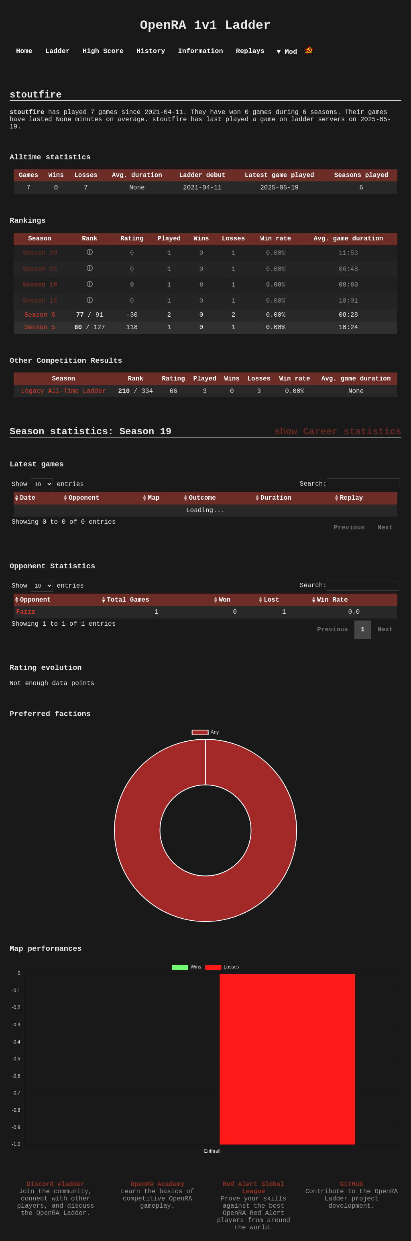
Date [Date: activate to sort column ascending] (27, 498)
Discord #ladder (55, 1184)
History (150, 51)
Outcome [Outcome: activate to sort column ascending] (202, 498)
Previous (349, 527)
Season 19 (39, 285)
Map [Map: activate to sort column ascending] (154, 498)
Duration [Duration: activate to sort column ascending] (275, 498)
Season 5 (39, 327)
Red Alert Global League (254, 1188)
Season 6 (39, 315)
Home (24, 51)
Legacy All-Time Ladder (63, 391)
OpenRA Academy (157, 1184)
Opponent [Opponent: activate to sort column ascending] (84, 498)
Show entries (48, 484)
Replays (250, 51)
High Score (103, 51)
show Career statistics (337, 431)
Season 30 (39, 253)
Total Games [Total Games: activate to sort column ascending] (128, 600)
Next (385, 527)
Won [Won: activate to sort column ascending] (224, 600)
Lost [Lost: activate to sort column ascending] (271, 600)
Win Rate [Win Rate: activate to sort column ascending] (332, 600)
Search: (349, 484)
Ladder (57, 51)
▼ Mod (287, 52)
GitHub (351, 1184)
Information (200, 51)
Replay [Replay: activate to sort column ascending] (351, 498)
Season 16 (39, 301)
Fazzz (25, 612)
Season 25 (39, 269)
